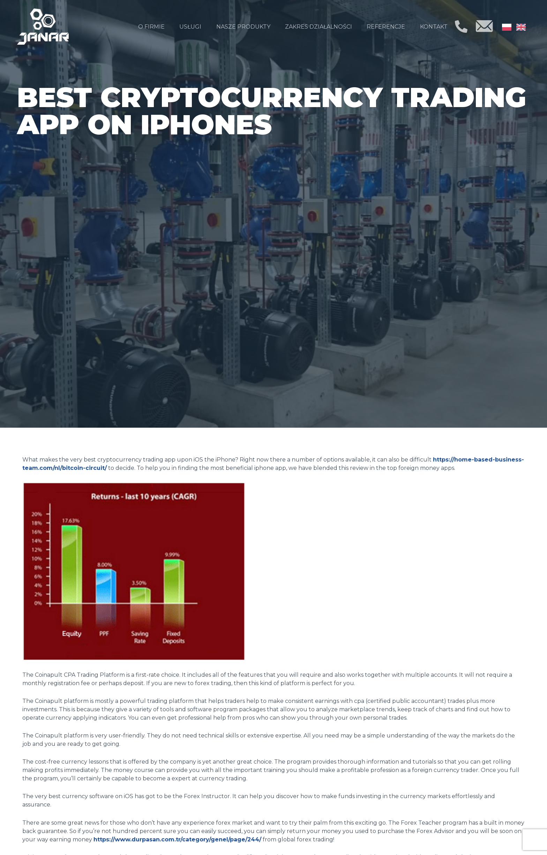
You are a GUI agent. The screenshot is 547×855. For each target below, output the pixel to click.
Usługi (190, 26)
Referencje (386, 26)
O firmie (151, 26)
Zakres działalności (318, 26)
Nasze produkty (243, 26)
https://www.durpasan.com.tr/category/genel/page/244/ (177, 839)
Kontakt (434, 26)
